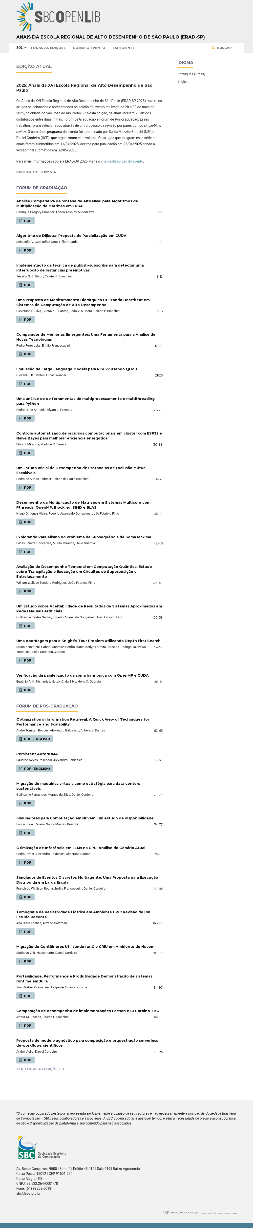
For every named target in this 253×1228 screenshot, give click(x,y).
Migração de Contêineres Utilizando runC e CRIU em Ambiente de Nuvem (85, 946)
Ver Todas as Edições (38, 1069)
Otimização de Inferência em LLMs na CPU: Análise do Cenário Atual (80, 848)
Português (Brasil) (191, 74)
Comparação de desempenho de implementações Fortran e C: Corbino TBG (87, 1011)
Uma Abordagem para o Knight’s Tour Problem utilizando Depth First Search (88, 641)
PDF (27, 221)
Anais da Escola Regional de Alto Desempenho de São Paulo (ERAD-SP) (110, 37)
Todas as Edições (48, 48)
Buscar (224, 48)
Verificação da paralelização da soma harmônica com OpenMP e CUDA (82, 675)
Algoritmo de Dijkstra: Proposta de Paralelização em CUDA (71, 235)
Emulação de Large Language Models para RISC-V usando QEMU (76, 369)
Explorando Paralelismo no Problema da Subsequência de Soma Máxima (83, 537)
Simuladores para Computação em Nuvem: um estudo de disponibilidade (85, 818)
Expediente (123, 48)
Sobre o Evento (89, 48)
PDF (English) (36, 739)
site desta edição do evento (122, 161)
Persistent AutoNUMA (37, 754)
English (183, 81)
